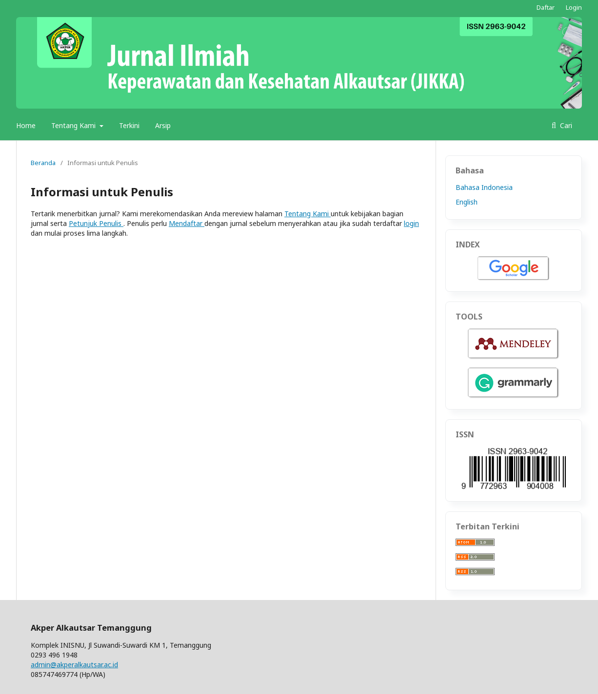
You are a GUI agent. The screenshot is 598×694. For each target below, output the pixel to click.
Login (574, 7)
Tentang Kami (74, 125)
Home (26, 125)
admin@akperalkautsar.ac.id (74, 664)
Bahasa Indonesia (484, 187)
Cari (565, 125)
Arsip (163, 125)
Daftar (546, 7)
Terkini (129, 125)
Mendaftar (186, 223)
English (467, 201)
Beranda (43, 162)
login (411, 223)
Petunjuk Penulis (96, 223)
